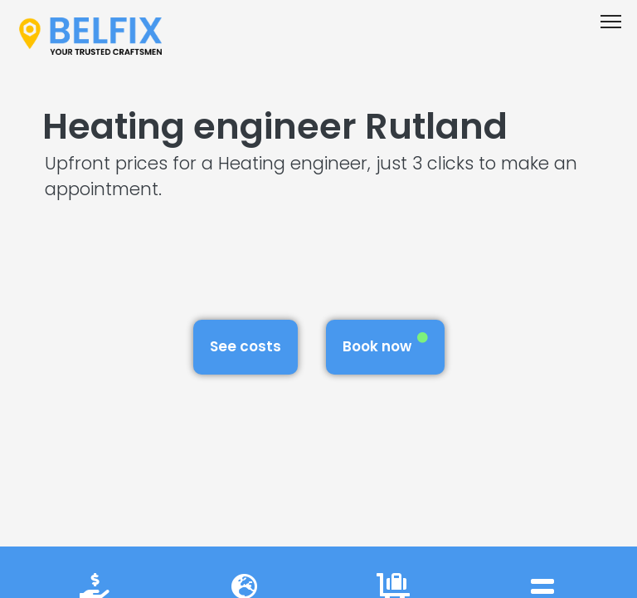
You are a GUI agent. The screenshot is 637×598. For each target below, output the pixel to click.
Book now (385, 344)
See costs (245, 346)
